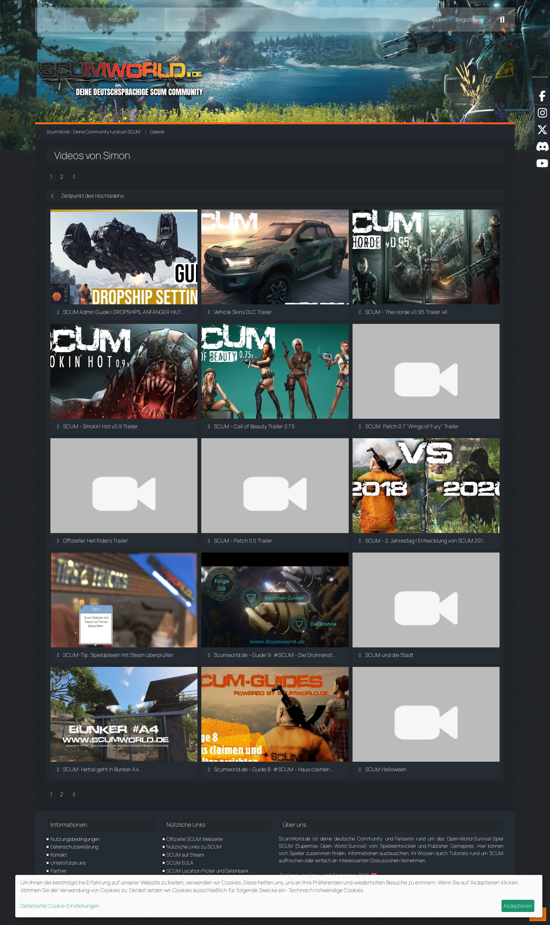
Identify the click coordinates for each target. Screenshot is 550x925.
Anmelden (434, 19)
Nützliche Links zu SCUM (194, 846)
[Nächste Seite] (74, 176)
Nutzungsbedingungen (75, 839)
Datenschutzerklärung (74, 846)
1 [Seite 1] (51, 176)
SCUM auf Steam (185, 854)
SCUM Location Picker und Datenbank (208, 870)
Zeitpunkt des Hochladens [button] (92, 195)
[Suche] (502, 19)
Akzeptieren (517, 905)
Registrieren (470, 19)
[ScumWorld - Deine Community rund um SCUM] (275, 76)
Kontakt (58, 854)
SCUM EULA (180, 862)
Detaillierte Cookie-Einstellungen (60, 905)
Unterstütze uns (68, 862)
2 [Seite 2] (61, 176)
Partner (58, 870)
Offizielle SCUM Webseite (195, 839)
